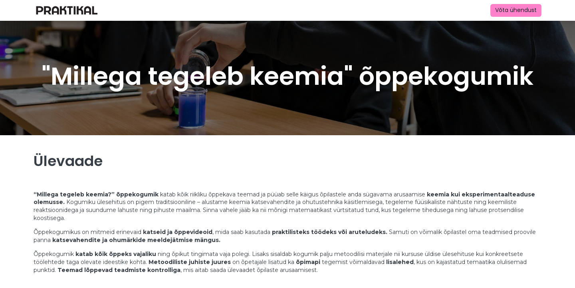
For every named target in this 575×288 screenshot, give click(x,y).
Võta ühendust (516, 10)
